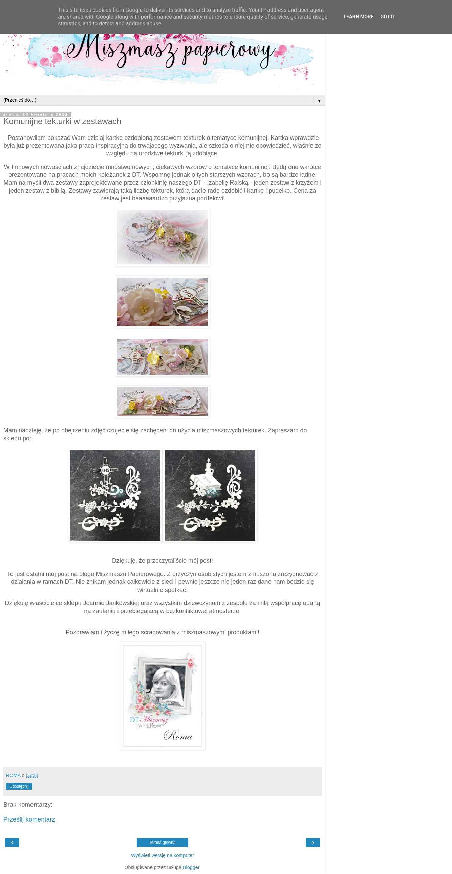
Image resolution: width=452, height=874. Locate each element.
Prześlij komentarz (29, 819)
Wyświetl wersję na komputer (162, 855)
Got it (388, 17)
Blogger (191, 867)
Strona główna (163, 842)
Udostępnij (19, 786)
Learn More (358, 17)
